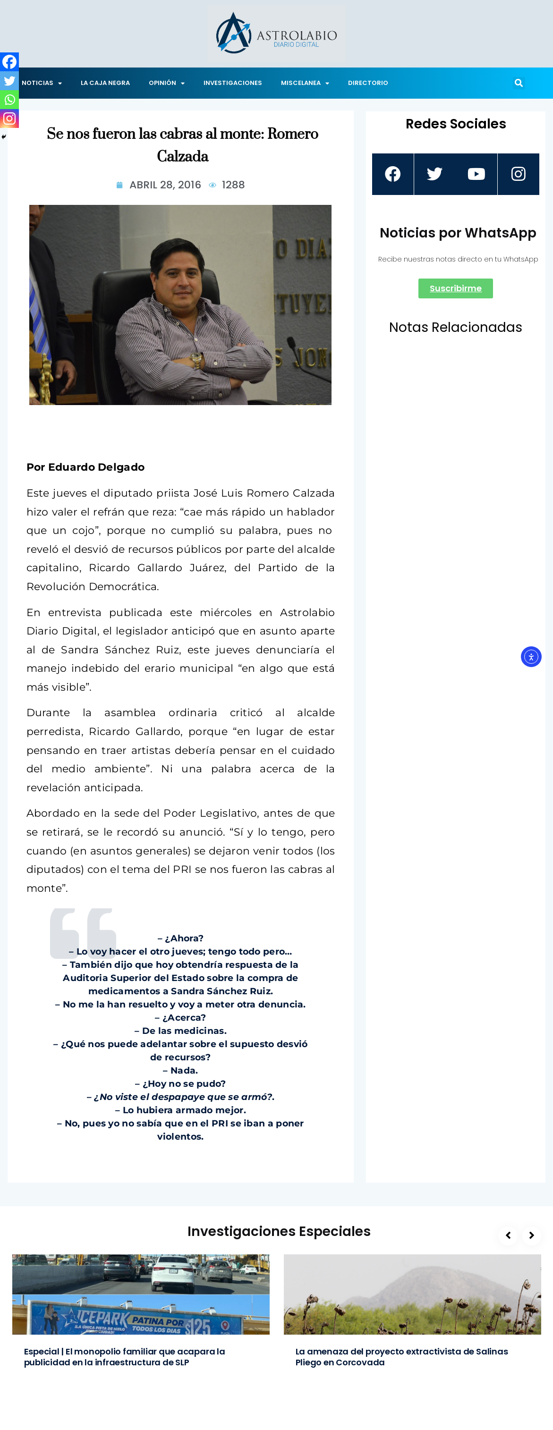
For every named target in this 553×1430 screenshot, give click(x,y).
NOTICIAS (42, 83)
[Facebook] (9, 61)
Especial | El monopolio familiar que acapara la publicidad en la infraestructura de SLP (124, 1356)
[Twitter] (9, 80)
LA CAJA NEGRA (105, 82)
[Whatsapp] (9, 99)
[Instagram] (9, 118)
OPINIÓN (167, 83)
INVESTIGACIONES (233, 82)
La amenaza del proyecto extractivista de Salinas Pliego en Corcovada (402, 1356)
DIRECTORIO (368, 82)
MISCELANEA (305, 83)
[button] (519, 83)
